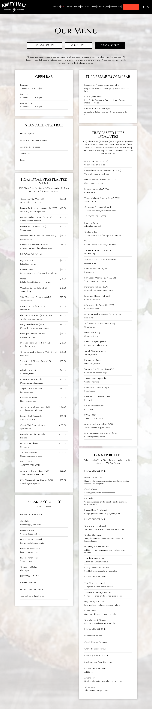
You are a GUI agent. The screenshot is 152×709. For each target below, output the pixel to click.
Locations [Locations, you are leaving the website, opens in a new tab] (56, 7)
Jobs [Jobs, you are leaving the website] (107, 7)
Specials (76, 7)
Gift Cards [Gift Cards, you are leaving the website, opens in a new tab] (85, 7)
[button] (131, 7)
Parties (93, 7)
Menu (63, 7)
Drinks (69, 7)
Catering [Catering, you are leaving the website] (100, 7)
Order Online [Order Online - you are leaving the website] (115, 7)
